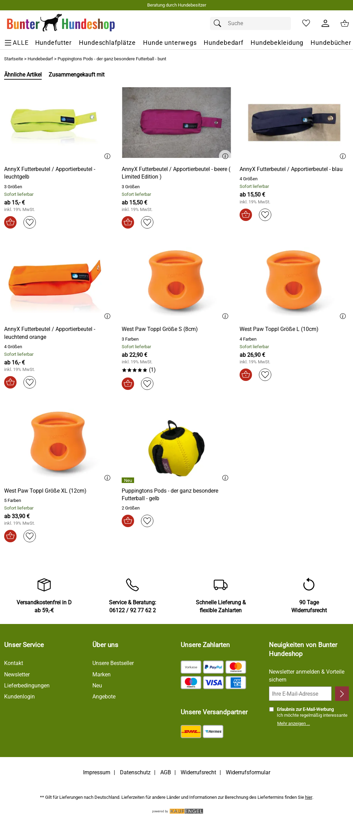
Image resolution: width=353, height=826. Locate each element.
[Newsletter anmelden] (342, 693)
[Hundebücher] (331, 43)
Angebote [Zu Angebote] (103, 696)
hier (308, 797)
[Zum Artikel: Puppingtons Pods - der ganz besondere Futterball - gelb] (176, 495)
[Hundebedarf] (223, 43)
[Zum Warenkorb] (345, 23)
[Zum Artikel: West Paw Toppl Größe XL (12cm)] (45, 491)
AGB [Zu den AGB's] (165, 772)
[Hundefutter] (53, 43)
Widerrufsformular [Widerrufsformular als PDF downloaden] (248, 772)
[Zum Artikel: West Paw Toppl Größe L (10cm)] (279, 329)
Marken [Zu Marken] (101, 674)
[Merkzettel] (306, 23)
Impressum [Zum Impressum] (96, 772)
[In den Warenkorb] (10, 222)
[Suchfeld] (250, 23)
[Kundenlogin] (325, 23)
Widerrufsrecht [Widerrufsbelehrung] (198, 772)
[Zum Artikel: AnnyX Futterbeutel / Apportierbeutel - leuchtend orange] (58, 282)
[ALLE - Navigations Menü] (17, 43)
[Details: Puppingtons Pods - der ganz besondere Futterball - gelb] (129, 480)
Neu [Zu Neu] (97, 685)
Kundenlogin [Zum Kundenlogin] (19, 696)
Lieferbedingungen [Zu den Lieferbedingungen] (27, 685)
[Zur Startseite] (61, 23)
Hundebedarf (40, 58)
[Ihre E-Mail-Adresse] (300, 693)
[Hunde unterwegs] (169, 43)
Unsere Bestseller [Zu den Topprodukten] (113, 663)
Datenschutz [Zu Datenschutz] (135, 772)
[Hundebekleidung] (277, 43)
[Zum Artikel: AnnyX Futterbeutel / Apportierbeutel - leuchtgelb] (58, 122)
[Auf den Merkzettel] (29, 222)
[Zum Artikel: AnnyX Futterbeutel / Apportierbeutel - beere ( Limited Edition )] (176, 122)
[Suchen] (219, 23)
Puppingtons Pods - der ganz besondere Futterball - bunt (112, 58)
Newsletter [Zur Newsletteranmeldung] (17, 674)
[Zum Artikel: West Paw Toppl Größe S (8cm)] (160, 329)
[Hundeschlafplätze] (107, 43)
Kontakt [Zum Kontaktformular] (13, 663)
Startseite (13, 58)
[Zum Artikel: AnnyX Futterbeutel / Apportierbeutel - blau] (294, 122)
